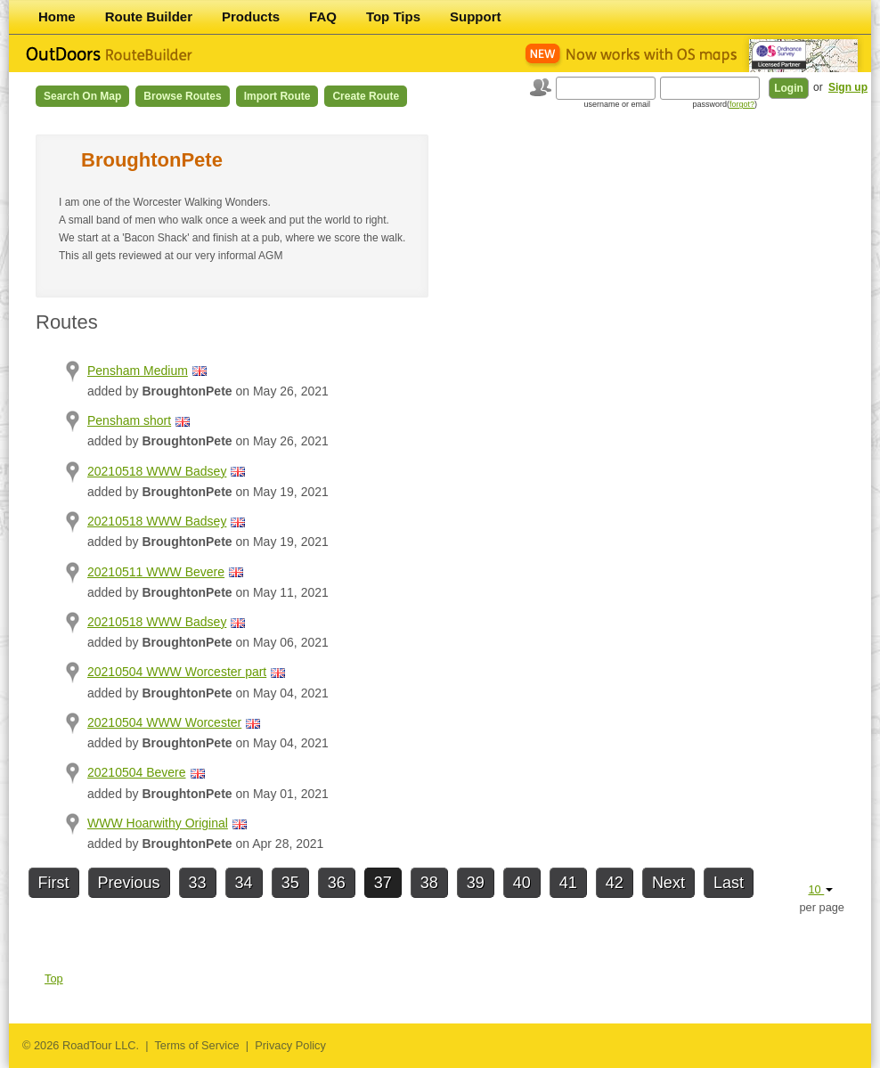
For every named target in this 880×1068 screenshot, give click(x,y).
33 (198, 883)
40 (522, 883)
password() (724, 104)
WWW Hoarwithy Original (157, 823)
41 (568, 883)
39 (476, 883)
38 (429, 883)
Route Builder (148, 16)
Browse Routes (182, 96)
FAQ (323, 16)
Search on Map (82, 96)
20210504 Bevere (136, 772)
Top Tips (393, 16)
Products (251, 16)
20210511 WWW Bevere (155, 572)
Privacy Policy (290, 1045)
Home (57, 16)
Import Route (277, 96)
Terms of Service (196, 1045)
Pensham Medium (137, 370)
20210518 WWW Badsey (156, 471)
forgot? (741, 104)
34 (244, 883)
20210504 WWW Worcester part (176, 671)
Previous (129, 883)
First (53, 883)
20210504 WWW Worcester (164, 722)
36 (337, 883)
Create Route (365, 96)
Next (668, 883)
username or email (616, 104)
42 (614, 883)
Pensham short (129, 420)
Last (728, 883)
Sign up (848, 87)
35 (290, 883)
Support (475, 16)
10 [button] (820, 889)
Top (54, 978)
